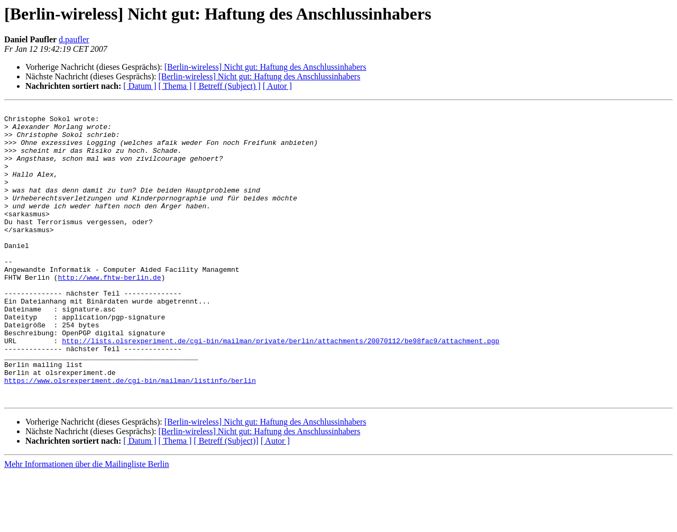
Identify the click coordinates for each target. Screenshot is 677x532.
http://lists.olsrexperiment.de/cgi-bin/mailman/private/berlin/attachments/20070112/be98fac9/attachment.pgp (280, 388)
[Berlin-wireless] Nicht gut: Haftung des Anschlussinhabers (265, 66)
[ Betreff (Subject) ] (227, 85)
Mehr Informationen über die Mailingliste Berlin (86, 522)
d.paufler (74, 39)
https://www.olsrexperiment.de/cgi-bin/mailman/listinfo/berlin (130, 436)
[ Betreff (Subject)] (226, 499)
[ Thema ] (175, 85)
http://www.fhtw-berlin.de (109, 312)
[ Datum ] (139, 85)
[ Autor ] (277, 85)
